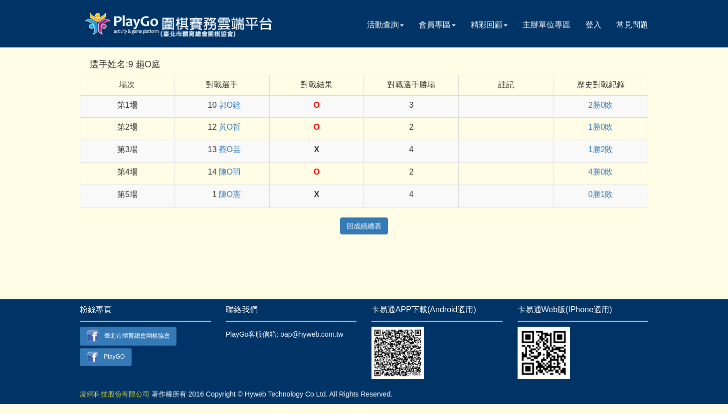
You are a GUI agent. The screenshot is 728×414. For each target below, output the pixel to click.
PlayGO (106, 357)
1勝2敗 (600, 149)
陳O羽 (230, 172)
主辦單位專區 (546, 24)
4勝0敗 (600, 172)
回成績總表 (364, 226)
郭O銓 (230, 105)
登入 (593, 24)
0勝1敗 (600, 194)
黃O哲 (230, 127)
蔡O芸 (230, 149)
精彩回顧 (489, 24)
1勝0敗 (600, 127)
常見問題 (632, 24)
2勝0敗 (600, 105)
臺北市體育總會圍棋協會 (128, 336)
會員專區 (437, 24)
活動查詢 (385, 24)
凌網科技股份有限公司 (115, 394)
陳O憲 (230, 194)
